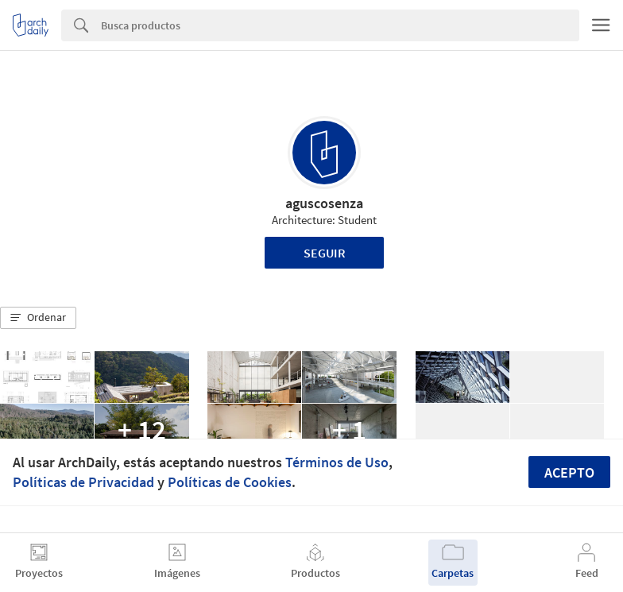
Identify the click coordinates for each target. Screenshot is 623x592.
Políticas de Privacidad (83, 482)
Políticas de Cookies (230, 482)
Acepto (569, 472)
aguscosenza (324, 203)
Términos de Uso (337, 462)
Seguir (325, 253)
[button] (38, 318)
